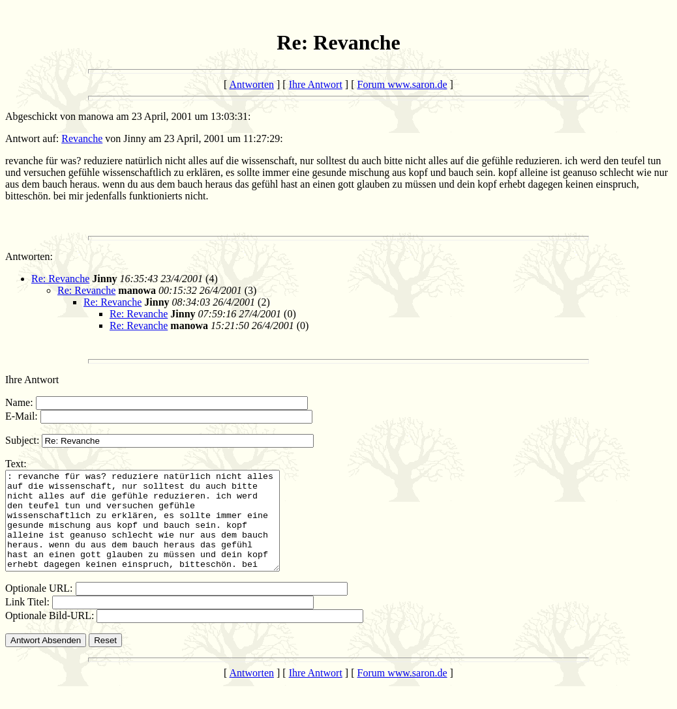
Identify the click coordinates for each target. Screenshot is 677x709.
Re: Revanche (60, 278)
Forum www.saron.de (402, 84)
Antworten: (29, 256)
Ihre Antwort (315, 84)
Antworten (252, 84)
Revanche (81, 138)
